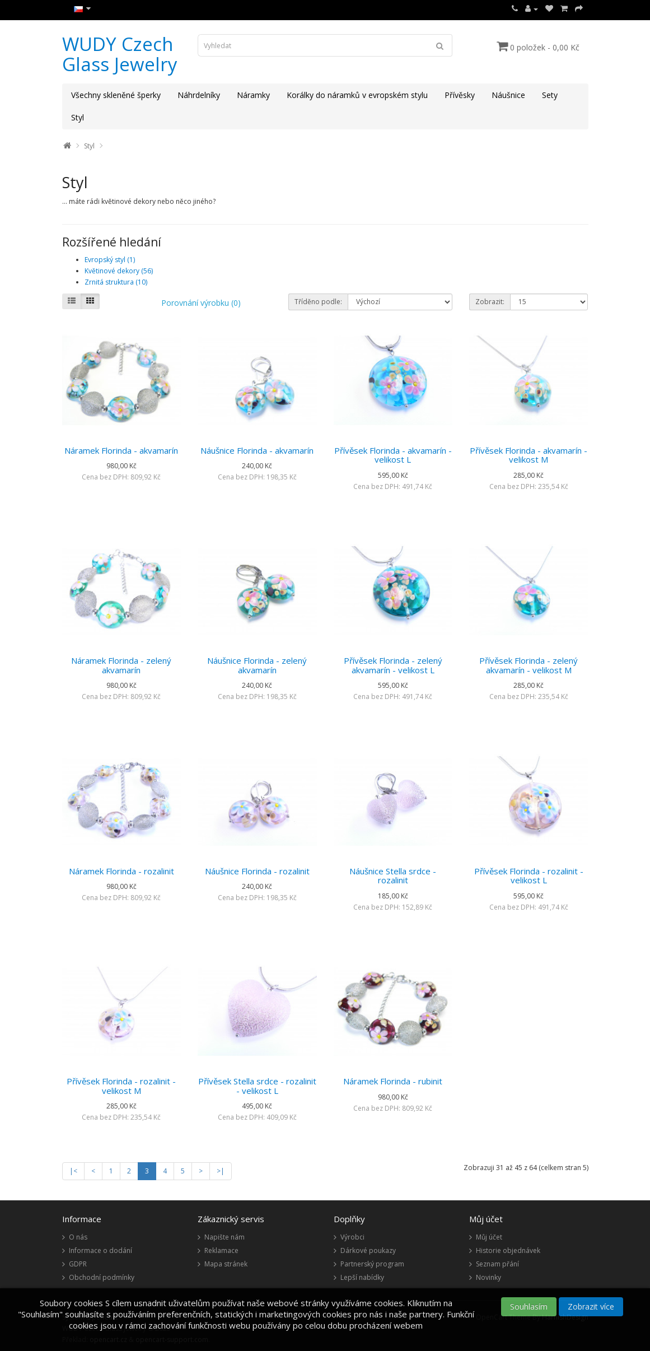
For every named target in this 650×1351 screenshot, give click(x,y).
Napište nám (224, 1237)
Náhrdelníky (198, 95)
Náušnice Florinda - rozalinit (257, 871)
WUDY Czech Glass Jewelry (119, 54)
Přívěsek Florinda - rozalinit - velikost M (121, 1085)
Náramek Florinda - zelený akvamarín (121, 665)
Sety (550, 95)
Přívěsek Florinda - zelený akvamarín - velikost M (528, 665)
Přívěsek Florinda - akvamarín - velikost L (393, 455)
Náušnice (508, 95)
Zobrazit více (591, 1306)
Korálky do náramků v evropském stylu (357, 95)
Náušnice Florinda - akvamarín (257, 450)
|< (73, 1171)
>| (221, 1171)
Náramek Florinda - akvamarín (121, 450)
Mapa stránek (225, 1264)
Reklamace (221, 1250)
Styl (77, 117)
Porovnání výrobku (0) (201, 302)
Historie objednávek (508, 1250)
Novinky (488, 1277)
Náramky (253, 95)
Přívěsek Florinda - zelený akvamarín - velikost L (393, 665)
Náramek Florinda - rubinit (392, 1081)
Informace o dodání (100, 1250)
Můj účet (489, 1237)
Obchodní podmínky (101, 1277)
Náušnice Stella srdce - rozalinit (392, 875)
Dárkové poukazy (368, 1250)
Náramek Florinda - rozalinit (121, 871)
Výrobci (352, 1237)
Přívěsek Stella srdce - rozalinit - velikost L (257, 1085)
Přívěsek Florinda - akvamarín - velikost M (528, 455)
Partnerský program (372, 1264)
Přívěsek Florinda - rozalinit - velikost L (528, 875)
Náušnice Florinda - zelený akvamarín (257, 665)
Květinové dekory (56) (119, 271)
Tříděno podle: (318, 301)
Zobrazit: (489, 301)
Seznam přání (497, 1264)
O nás (78, 1237)
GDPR (78, 1264)
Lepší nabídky (362, 1277)
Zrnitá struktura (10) (116, 282)
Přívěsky (460, 95)
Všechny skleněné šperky (116, 95)
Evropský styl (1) (110, 259)
